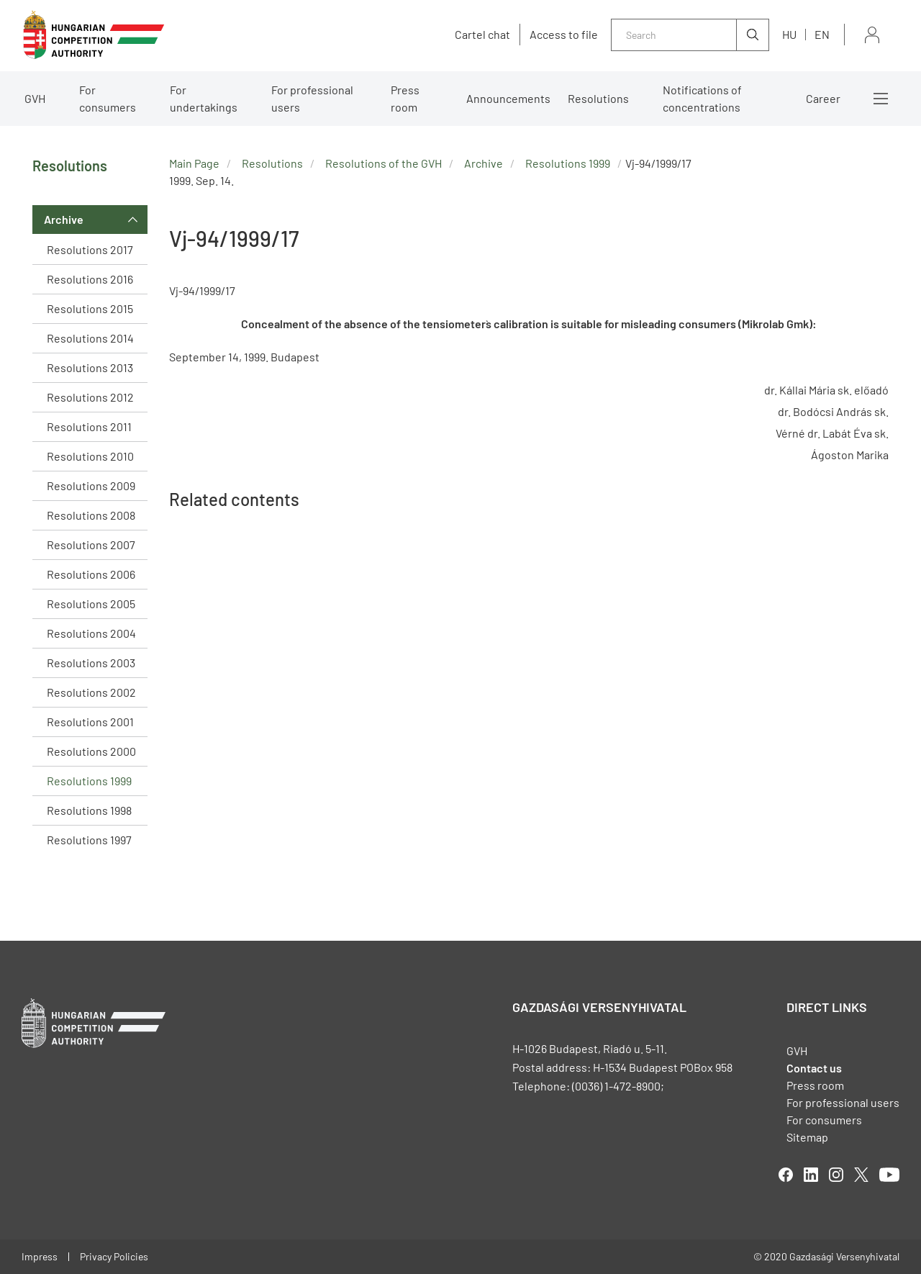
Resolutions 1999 (89, 780)
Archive (63, 219)
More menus (881, 98)
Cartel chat (482, 34)
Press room (405, 98)
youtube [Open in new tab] (889, 1174)
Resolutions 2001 (90, 721)
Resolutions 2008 (91, 515)
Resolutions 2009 (91, 485)
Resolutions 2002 (91, 692)
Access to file (564, 34)
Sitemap (807, 1137)
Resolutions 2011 (89, 426)
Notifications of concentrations (702, 98)
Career (823, 98)
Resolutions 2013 (90, 367)
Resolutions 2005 (91, 603)
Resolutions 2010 (90, 456)
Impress (40, 1256)
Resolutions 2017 (90, 249)
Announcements (508, 98)
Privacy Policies (114, 1256)
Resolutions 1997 (89, 839)
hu (789, 34)
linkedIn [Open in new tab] (811, 1174)
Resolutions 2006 (91, 574)
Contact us (814, 1068)
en (822, 34)
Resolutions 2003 (91, 662)
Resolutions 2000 (91, 751)
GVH (34, 98)
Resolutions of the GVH (383, 163)
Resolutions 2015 (90, 308)
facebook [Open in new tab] (786, 1174)
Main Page (194, 163)
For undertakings (203, 98)
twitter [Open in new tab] (861, 1174)
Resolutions (598, 98)
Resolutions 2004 (91, 633)
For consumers (107, 98)
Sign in (872, 35)
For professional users (312, 98)
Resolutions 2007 (91, 544)
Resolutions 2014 (90, 338)
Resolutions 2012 (90, 397)
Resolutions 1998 (89, 810)
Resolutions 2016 (90, 279)
